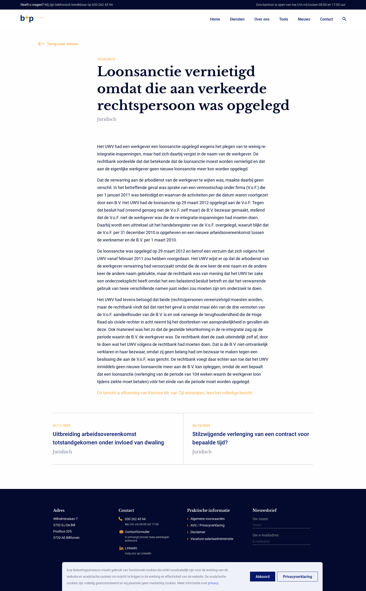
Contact (326, 19)
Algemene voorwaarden (207, 519)
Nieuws (304, 19)
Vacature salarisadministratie (211, 539)
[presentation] (282, 556)
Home (215, 19)
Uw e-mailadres (282, 539)
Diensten (237, 19)
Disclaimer (197, 532)
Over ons (261, 19)
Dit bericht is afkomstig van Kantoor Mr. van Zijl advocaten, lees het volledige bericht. (175, 392)
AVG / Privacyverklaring (207, 525)
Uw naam (282, 523)
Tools (283, 19)
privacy (213, 583)
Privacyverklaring (297, 576)
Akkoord (263, 576)
